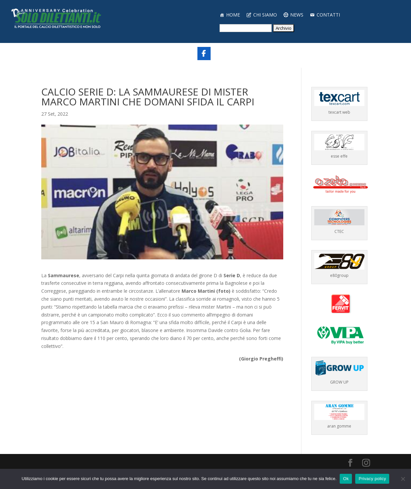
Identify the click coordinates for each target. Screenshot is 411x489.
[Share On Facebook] (204, 53)
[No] (402, 478)
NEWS (296, 15)
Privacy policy (372, 478)
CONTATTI (328, 15)
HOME (233, 15)
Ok (346, 478)
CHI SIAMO (265, 15)
